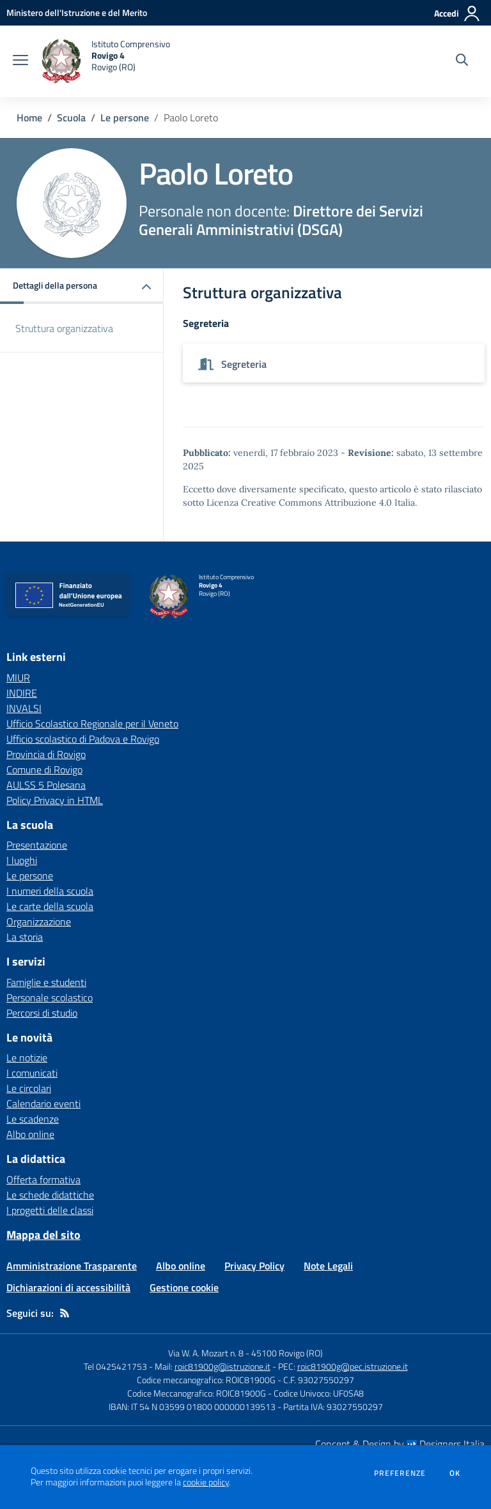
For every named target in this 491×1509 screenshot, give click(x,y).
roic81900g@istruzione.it (222, 1366)
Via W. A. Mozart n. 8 (206, 1353)
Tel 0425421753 (115, 1366)
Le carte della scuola (49, 906)
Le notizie (26, 1057)
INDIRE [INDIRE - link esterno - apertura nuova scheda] (21, 693)
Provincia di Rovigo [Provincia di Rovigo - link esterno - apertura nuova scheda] (46, 754)
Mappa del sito (43, 1234)
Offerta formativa (43, 1179)
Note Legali (328, 1265)
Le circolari (28, 1088)
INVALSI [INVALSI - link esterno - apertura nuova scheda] (24, 708)
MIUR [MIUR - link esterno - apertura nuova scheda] (18, 677)
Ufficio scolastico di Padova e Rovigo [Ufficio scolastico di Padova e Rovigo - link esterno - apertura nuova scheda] (82, 739)
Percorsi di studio (41, 1012)
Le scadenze (32, 1118)
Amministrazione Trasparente (71, 1265)
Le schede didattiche (50, 1194)
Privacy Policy (254, 1265)
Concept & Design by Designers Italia (400, 1444)
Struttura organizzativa (64, 328)
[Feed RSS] (64, 1313)
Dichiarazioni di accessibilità (68, 1287)
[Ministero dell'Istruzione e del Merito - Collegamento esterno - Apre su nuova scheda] (76, 12)
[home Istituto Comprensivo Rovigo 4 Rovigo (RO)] (105, 61)
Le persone (124, 117)
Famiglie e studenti (46, 982)
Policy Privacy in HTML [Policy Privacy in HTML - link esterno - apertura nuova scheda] (54, 800)
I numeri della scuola (49, 891)
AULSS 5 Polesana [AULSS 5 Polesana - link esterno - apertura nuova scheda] (46, 784)
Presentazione (36, 845)
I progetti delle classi (49, 1210)
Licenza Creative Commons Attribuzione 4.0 (299, 502)
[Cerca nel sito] (462, 61)
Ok (455, 1473)
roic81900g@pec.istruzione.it (352, 1366)
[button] (82, 286)
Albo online (30, 1134)
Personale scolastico (49, 997)
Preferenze (400, 1473)
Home (29, 117)
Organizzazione (38, 921)
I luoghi (21, 860)
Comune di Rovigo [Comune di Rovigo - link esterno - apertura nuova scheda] (44, 769)
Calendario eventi (43, 1103)
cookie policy (206, 1482)
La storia (24, 936)
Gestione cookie (184, 1287)
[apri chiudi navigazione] (20, 61)
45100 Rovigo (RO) (287, 1353)
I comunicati (32, 1073)
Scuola (71, 117)
